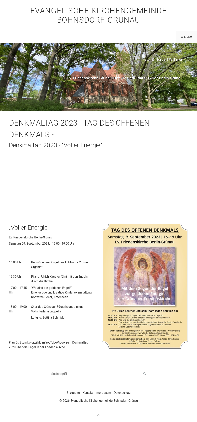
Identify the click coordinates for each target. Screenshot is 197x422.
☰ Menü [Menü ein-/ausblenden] (186, 36)
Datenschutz (122, 393)
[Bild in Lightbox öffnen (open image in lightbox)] (144, 286)
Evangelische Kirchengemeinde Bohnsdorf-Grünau (98, 15)
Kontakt (88, 393)
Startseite (73, 393)
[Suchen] (145, 374)
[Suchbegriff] (98, 374)
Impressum (103, 393)
